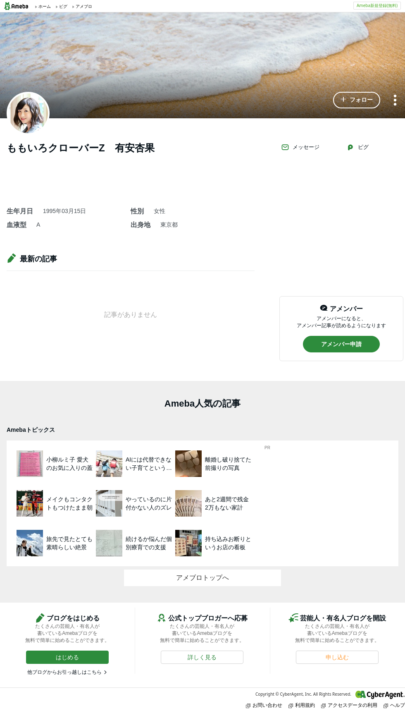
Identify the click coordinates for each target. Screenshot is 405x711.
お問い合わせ (264, 705)
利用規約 (301, 705)
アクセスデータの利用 (349, 705)
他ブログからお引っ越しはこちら (64, 672)
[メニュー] (395, 101)
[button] (356, 100)
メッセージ (300, 147)
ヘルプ (394, 705)
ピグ (357, 147)
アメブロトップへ (202, 577)
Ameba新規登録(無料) (377, 5)
